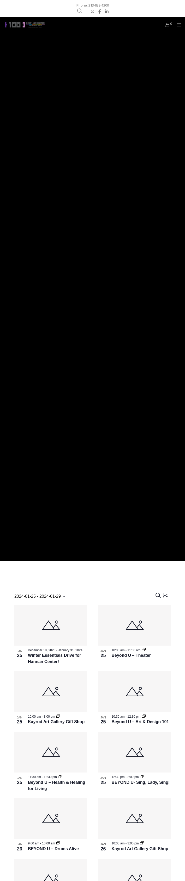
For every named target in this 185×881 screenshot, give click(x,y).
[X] (92, 11)
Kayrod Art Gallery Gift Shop (56, 721)
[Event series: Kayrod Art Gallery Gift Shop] (58, 716)
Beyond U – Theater (131, 655)
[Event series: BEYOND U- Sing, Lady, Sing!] (142, 777)
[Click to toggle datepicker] (39, 596)
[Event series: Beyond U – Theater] (144, 650)
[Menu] (177, 25)
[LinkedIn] (107, 11)
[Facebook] (99, 11)
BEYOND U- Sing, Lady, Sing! (141, 782)
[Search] (79, 11)
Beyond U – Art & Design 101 (140, 721)
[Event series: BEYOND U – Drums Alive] (58, 843)
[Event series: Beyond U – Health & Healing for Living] (60, 777)
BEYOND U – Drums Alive (53, 849)
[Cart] (166, 25)
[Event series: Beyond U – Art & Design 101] (144, 716)
